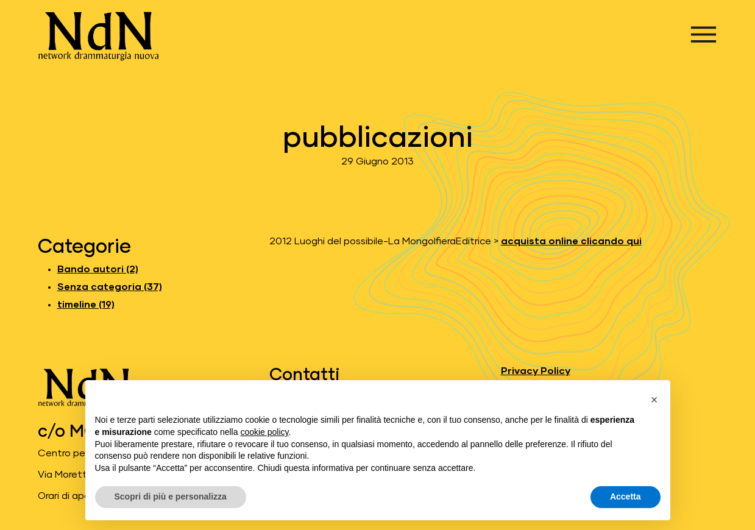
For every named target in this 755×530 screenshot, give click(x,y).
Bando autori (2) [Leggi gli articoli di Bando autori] (97, 269)
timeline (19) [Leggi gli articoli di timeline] (86, 304)
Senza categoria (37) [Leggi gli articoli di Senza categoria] (109, 287)
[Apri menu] (703, 34)
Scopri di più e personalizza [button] (171, 496)
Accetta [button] (625, 496)
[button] (654, 399)
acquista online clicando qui (571, 241)
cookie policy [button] (264, 432)
